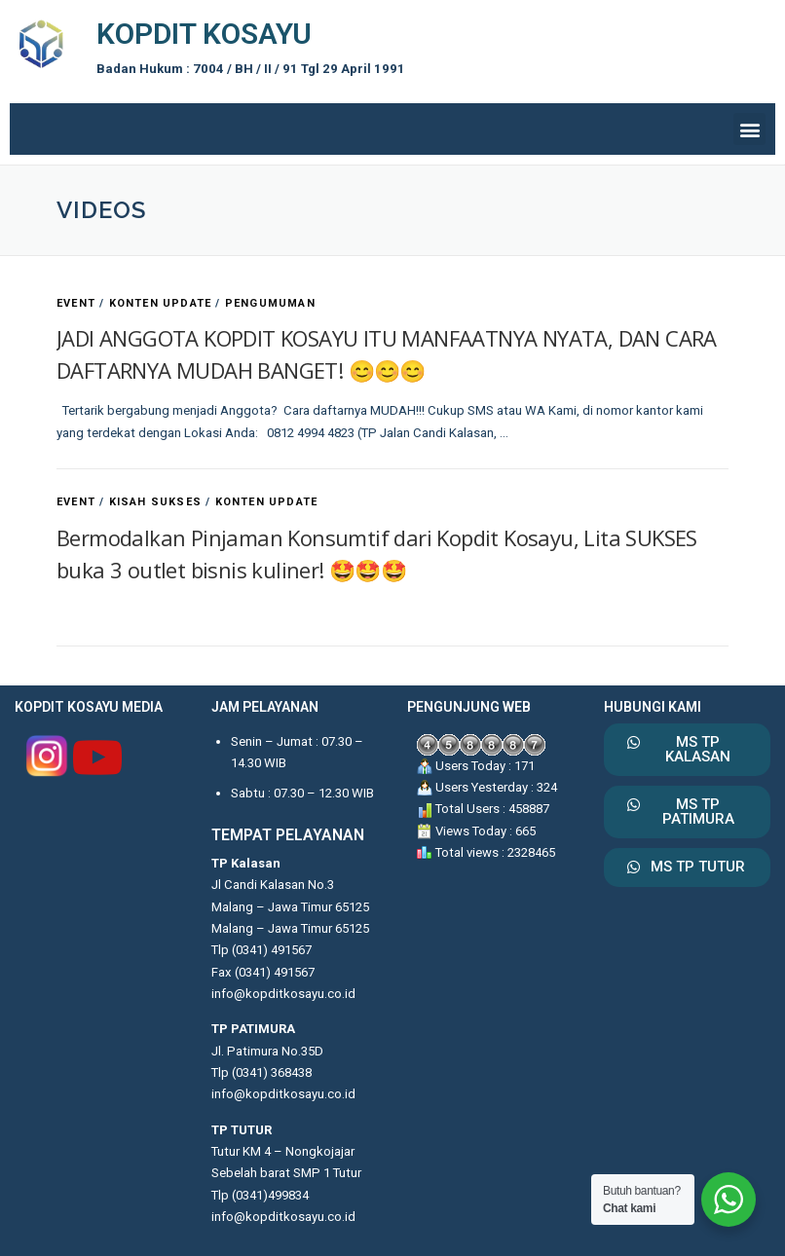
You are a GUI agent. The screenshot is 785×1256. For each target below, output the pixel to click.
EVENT (75, 303)
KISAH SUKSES (155, 502)
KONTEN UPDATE (160, 303)
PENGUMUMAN (270, 303)
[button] (749, 129)
